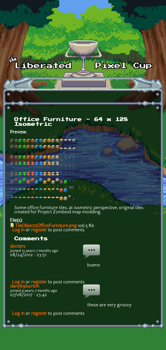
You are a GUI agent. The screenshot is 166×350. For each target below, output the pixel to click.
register (39, 230)
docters (17, 247)
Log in (18, 230)
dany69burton (24, 286)
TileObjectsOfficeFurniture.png (46, 226)
